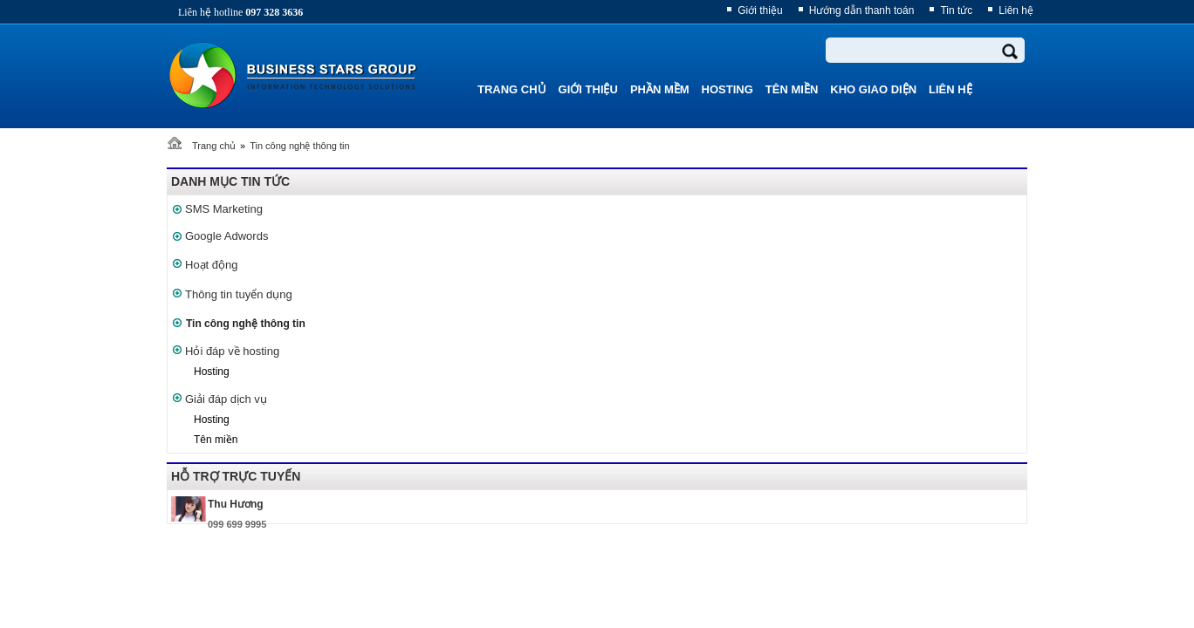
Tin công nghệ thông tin (299, 145)
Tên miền (215, 439)
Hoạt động (211, 264)
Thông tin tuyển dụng (238, 294)
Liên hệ (1015, 10)
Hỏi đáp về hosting (232, 351)
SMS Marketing (224, 208)
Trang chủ (214, 145)
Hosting (212, 371)
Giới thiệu (760, 10)
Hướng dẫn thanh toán (862, 10)
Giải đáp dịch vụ (226, 399)
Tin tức (956, 10)
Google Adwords (226, 235)
